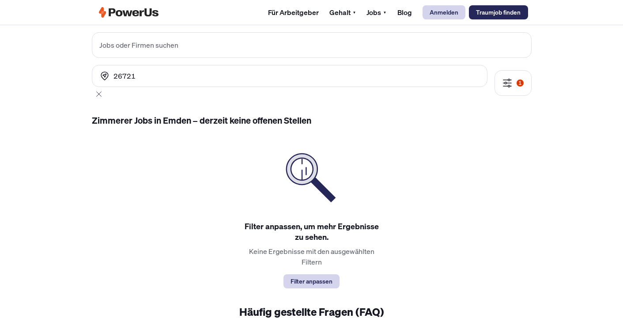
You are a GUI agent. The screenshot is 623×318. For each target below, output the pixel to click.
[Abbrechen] (99, 94)
